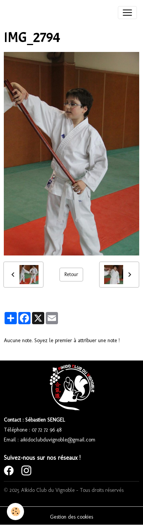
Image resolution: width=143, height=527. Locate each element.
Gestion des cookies (71, 517)
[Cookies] (15, 511)
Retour (71, 274)
